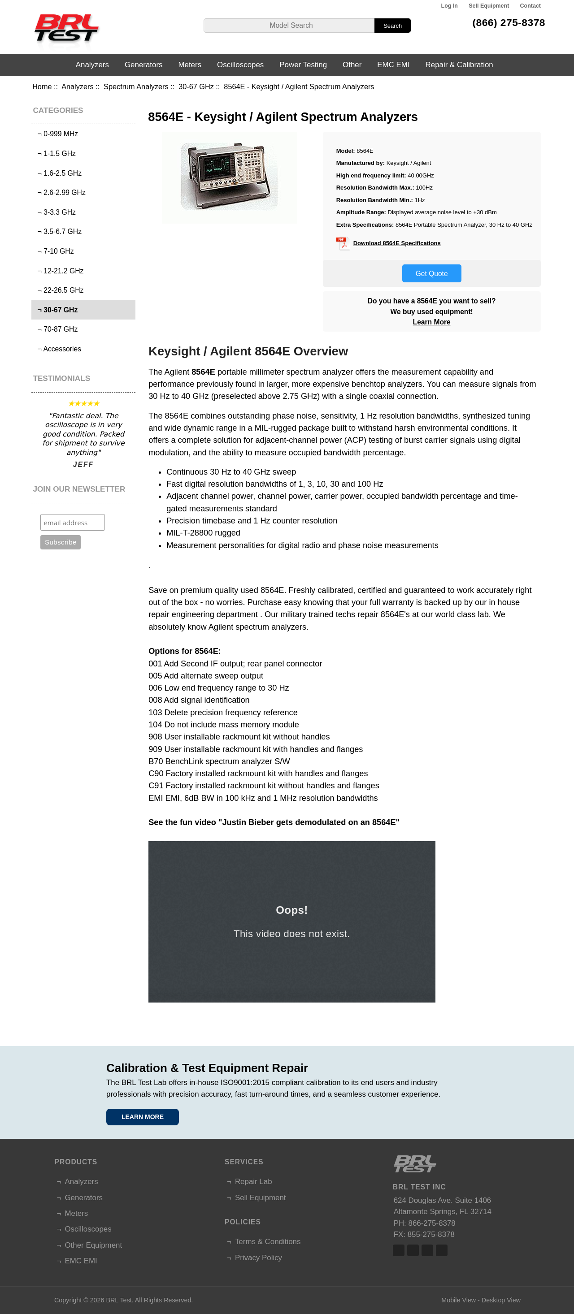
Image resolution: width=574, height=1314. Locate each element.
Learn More (432, 322)
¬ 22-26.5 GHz (58, 290)
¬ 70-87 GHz (56, 329)
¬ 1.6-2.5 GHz (58, 173)
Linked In (427, 1250)
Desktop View (501, 1300)
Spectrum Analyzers (136, 86)
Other (352, 65)
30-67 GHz (196, 86)
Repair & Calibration (459, 65)
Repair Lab (253, 1181)
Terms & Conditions (267, 1241)
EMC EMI (393, 65)
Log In (449, 6)
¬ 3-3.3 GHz (55, 212)
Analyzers (77, 86)
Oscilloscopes (240, 65)
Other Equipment (93, 1245)
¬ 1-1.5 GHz (55, 153)
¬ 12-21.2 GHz (58, 271)
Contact (530, 6)
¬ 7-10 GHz (54, 251)
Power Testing (303, 65)
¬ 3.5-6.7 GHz (58, 231)
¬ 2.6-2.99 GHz (60, 192)
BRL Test (118, 1300)
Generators (144, 65)
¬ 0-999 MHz (56, 134)
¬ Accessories (57, 349)
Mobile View (458, 1300)
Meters (189, 65)
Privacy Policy (258, 1257)
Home (42, 86)
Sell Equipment (489, 6)
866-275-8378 (432, 1223)
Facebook (398, 1250)
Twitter (413, 1250)
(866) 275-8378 (508, 22)
